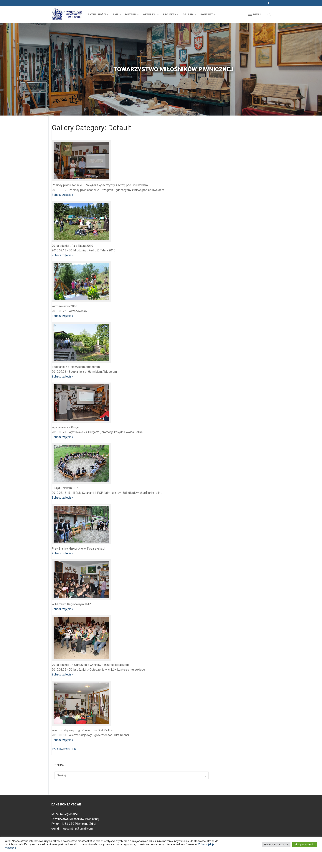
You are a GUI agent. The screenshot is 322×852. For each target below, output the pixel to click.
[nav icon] (254, 14)
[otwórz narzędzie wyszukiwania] (269, 14)
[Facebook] (268, 3)
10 (68, 749)
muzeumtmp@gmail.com (77, 828)
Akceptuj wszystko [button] (305, 844)
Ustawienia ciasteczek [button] (276, 844)
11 (71, 749)
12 (75, 749)
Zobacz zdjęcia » (63, 195)
